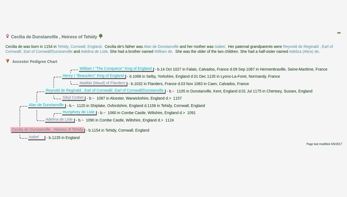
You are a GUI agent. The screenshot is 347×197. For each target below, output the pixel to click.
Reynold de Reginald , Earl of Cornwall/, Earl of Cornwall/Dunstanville (105, 90)
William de (163, 51)
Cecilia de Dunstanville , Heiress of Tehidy (47, 129)
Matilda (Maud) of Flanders (102, 83)
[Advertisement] (173, 14)
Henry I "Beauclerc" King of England (93, 75)
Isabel (220, 46)
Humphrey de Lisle (79, 112)
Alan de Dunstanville (161, 46)
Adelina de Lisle (94, 51)
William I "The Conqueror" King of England (116, 68)
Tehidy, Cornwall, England (79, 46)
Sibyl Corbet (73, 97)
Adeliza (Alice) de (304, 51)
